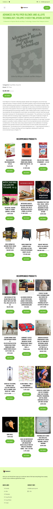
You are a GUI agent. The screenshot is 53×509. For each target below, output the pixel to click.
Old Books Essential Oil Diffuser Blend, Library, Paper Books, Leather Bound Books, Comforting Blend (26, 301)
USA (39, 1)
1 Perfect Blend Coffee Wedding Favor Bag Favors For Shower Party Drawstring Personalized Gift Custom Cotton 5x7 (43, 299)
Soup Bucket (8, 497)
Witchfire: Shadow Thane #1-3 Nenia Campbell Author (10, 209)
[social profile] (9, 2)
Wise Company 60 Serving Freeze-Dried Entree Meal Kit (10, 246)
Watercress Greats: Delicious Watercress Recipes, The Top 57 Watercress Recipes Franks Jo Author (26, 207)
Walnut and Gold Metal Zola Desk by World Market (43, 246)
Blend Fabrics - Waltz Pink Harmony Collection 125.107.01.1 (26, 385)
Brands (7, 488)
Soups (7, 503)
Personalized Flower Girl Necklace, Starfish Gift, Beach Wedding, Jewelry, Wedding (43, 439)
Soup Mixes (12, 85)
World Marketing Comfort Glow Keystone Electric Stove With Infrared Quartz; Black (26, 248)
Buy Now (7, 95)
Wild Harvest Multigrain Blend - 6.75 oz (10, 162)
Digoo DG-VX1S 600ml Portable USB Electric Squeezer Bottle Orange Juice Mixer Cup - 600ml (10, 387)
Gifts (6, 491)
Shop (46, 7)
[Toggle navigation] (4, 7)
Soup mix (18, 85)
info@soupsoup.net (45, 1)
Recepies (7, 494)
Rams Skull (10, 434)
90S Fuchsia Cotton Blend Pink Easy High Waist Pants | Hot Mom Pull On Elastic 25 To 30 (10, 301)
